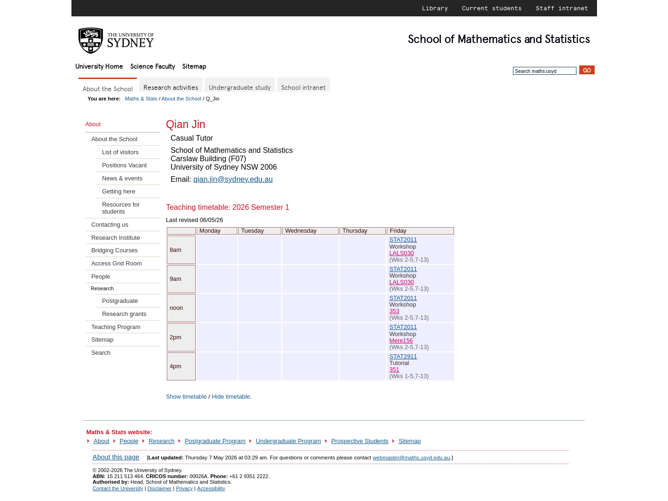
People (100, 276)
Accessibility (211, 488)
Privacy (184, 488)
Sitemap (194, 65)
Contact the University (117, 488)
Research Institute (115, 237)
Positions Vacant (124, 165)
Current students (492, 8)
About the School (181, 98)
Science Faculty (152, 65)
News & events (122, 178)
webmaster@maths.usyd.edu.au (411, 457)
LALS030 (401, 253)
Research (161, 440)
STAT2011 (403, 239)
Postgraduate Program (215, 440)
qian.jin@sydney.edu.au (233, 179)
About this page (115, 457)
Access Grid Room (116, 263)
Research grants (124, 313)
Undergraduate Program (288, 440)
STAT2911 (403, 356)
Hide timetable (231, 396)
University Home (99, 65)
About (101, 440)
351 (394, 369)
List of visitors (120, 152)
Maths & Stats (141, 98)
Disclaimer (160, 488)
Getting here (118, 191)
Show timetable (186, 396)
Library (435, 8)
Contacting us (109, 224)
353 (394, 311)
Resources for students (121, 208)
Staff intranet (562, 8)
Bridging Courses (114, 250)
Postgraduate (120, 300)
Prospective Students (359, 440)
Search (100, 352)
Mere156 (401, 340)
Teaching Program (115, 326)
